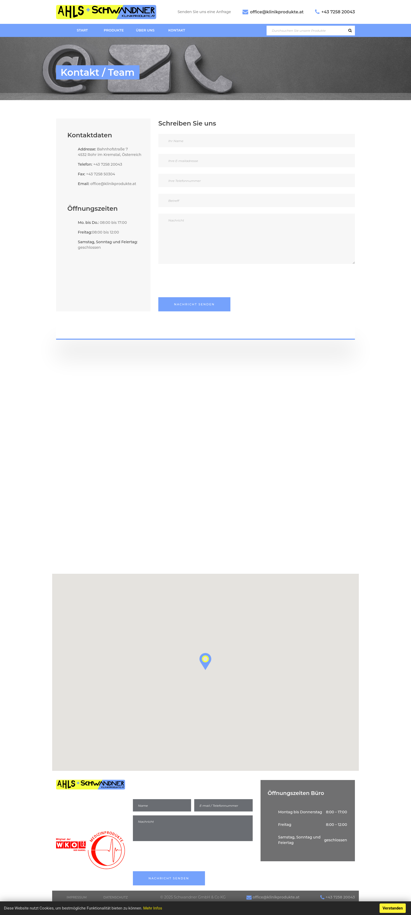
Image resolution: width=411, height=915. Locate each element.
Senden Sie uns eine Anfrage (204, 11)
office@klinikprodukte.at (277, 11)
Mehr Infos (152, 908)
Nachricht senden (194, 304)
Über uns (145, 30)
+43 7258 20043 (338, 11)
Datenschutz (115, 897)
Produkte (114, 30)
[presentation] (198, 279)
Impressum (76, 897)
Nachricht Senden (169, 878)
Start (82, 30)
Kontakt (176, 30)
